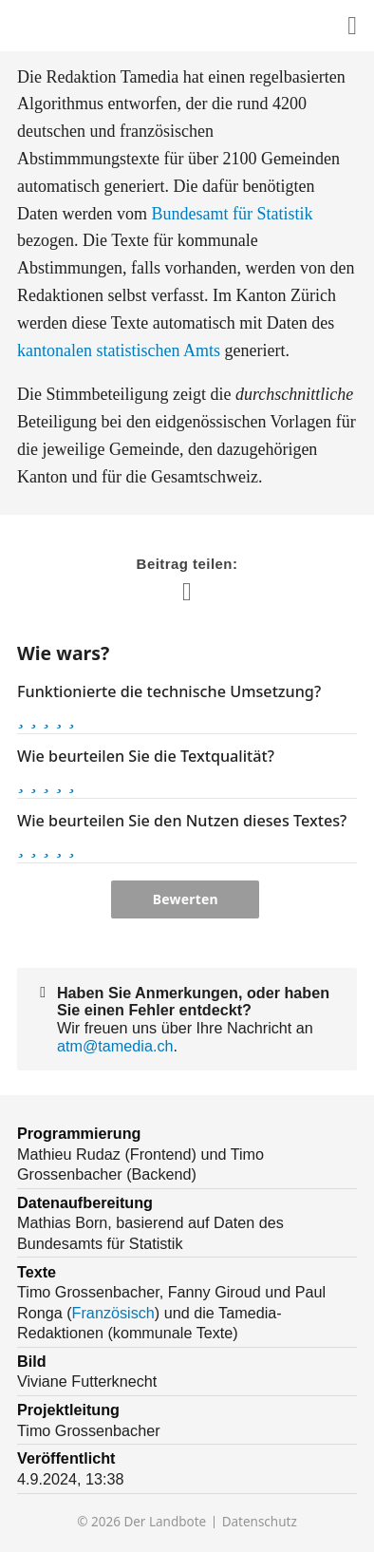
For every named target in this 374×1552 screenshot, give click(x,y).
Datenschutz (259, 1522)
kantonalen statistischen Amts (118, 350)
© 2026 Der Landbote (141, 1522)
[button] (20, 717)
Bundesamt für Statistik (231, 213)
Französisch (113, 1312)
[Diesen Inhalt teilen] (352, 26)
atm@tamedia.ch (115, 1045)
